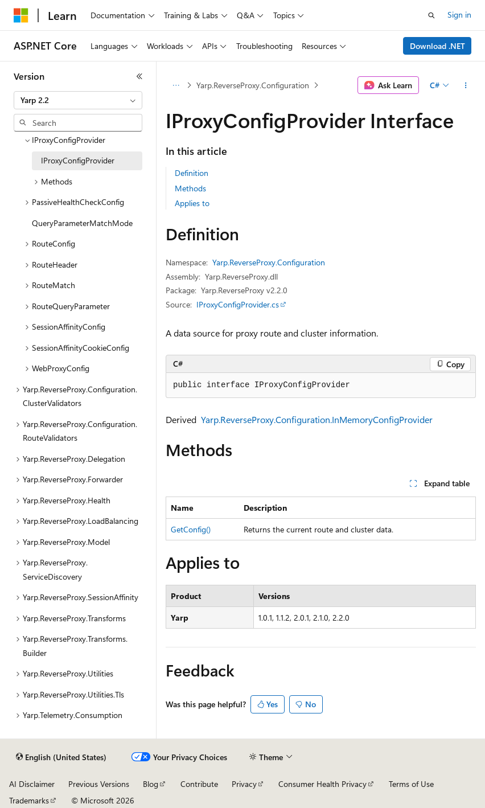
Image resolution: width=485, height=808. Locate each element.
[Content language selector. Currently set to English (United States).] (61, 757)
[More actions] (466, 85)
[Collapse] (139, 76)
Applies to (192, 203)
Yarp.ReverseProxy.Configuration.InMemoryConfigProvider (317, 419)
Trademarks (29, 800)
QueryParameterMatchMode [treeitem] (82, 223)
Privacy (244, 783)
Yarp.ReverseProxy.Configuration (252, 85)
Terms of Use (411, 783)
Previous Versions (98, 783)
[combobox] (78, 100)
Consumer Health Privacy (322, 783)
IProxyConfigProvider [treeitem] (77, 160)
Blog (150, 783)
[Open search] (431, 15)
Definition (191, 172)
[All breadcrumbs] (176, 85)
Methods (190, 188)
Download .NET (437, 45)
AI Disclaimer (32, 783)
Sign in (459, 14)
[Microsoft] (21, 15)
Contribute (199, 783)
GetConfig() (191, 529)
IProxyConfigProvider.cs (237, 304)
